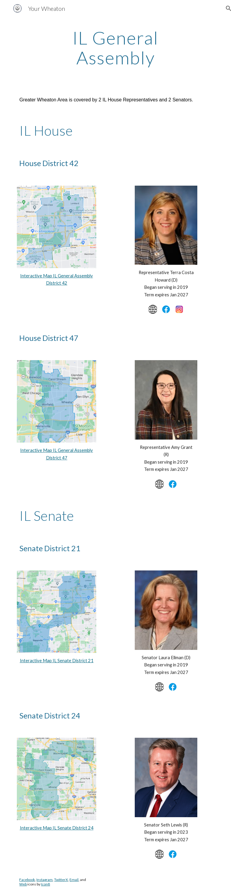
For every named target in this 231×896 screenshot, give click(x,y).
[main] (115, 47)
